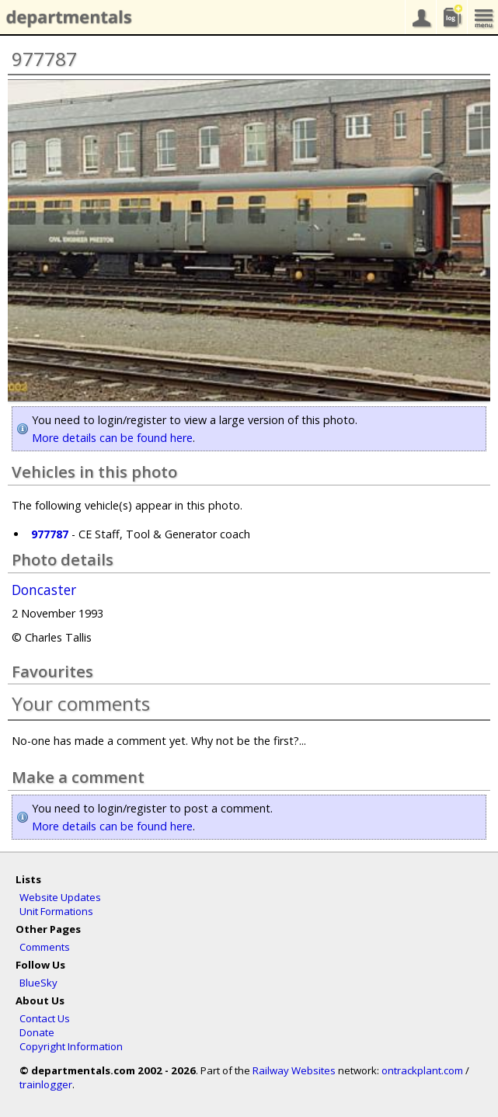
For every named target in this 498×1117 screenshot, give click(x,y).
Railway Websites (294, 1070)
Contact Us (44, 1018)
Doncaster (44, 590)
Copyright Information (71, 1046)
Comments (44, 947)
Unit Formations (56, 911)
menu (482, 17)
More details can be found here (112, 437)
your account (420, 17)
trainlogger (45, 1084)
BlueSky (38, 983)
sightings (451, 17)
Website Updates (60, 897)
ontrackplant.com (422, 1070)
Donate (36, 1032)
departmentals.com (66, 18)
